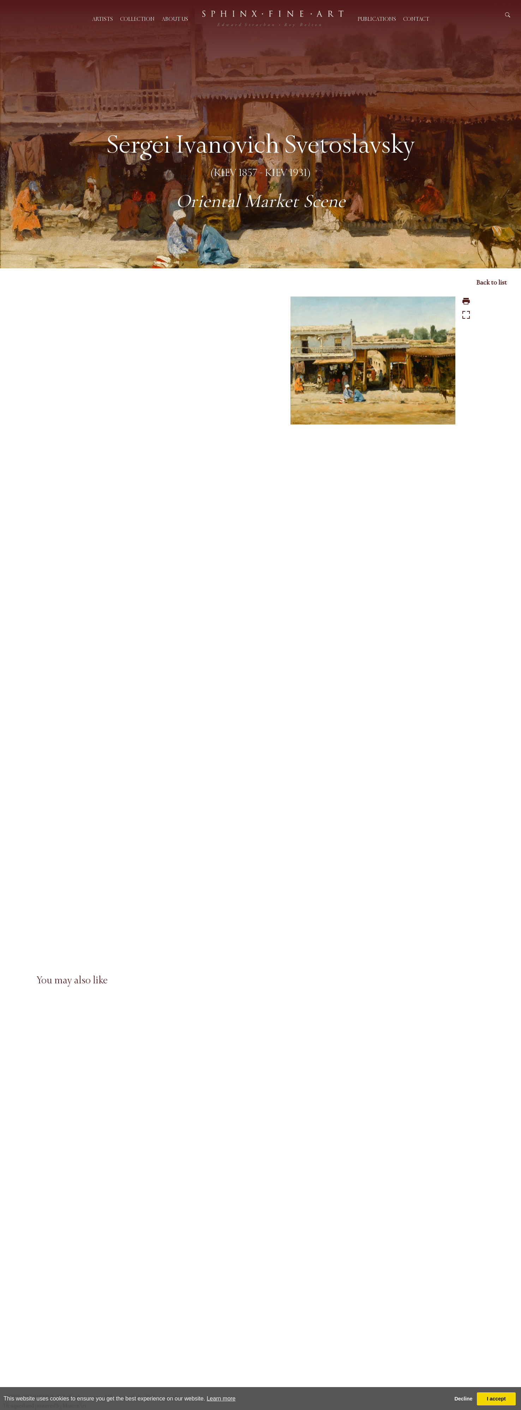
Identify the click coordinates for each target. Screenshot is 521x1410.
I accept (496, 1399)
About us (175, 19)
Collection (137, 19)
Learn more (220, 1399)
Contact (416, 19)
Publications (377, 19)
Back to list (491, 282)
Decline (463, 1399)
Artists (102, 19)
